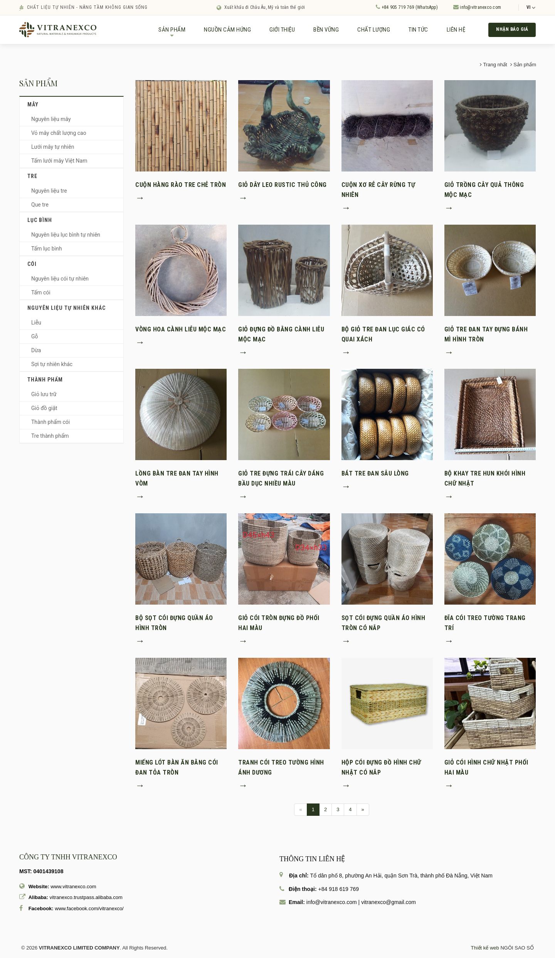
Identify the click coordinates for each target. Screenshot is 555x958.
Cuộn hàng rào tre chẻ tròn (180, 187)
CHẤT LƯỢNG (369, 30)
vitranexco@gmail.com (388, 905)
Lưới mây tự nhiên (52, 149)
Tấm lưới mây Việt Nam (59, 163)
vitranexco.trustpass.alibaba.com (86, 900)
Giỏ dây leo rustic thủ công (282, 187)
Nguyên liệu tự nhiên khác (66, 311)
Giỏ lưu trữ (44, 397)
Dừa (36, 353)
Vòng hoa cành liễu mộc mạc (180, 332)
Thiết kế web (485, 950)
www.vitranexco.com (73, 889)
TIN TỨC (414, 30)
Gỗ (34, 339)
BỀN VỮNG (321, 30)
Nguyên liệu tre (49, 193)
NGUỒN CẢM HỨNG (222, 30)
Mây (33, 107)
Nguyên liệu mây (51, 122)
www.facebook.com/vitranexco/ (89, 911)
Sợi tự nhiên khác (51, 367)
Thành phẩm (45, 382)
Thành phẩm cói (50, 425)
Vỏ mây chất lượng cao (58, 136)
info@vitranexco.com (477, 7)
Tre (32, 179)
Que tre (40, 207)
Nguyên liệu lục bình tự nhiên (65, 237)
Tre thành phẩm (50, 438)
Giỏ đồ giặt (44, 411)
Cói (32, 267)
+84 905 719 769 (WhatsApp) (407, 7)
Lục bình (39, 223)
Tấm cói (40, 295)
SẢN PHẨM (167, 33)
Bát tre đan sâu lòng (375, 476)
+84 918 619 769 (338, 892)
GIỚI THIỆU (277, 30)
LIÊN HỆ (451, 30)
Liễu (36, 325)
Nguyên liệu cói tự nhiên (60, 281)
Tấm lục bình (46, 251)
